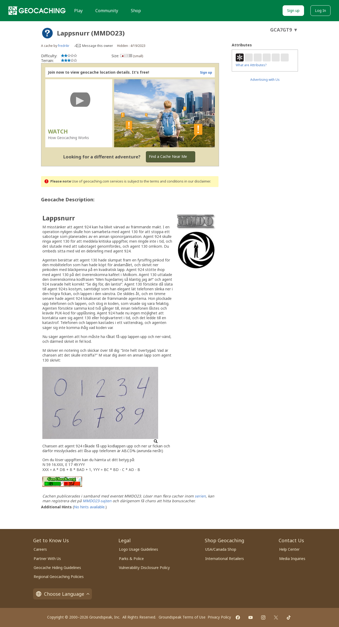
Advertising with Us (265, 79)
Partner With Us (47, 558)
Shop (136, 11)
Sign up (293, 10)
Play (78, 11)
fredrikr (63, 45)
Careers (40, 549)
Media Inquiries (292, 558)
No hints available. (89, 506)
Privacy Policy (219, 617)
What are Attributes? (251, 65)
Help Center (289, 549)
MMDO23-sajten (97, 500)
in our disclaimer (197, 181)
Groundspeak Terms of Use (182, 617)
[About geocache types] (47, 33)
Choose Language (62, 594)
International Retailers (224, 558)
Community (106, 11)
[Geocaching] (37, 10)
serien (200, 496)
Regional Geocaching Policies (59, 576)
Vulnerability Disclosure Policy (144, 567)
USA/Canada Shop (220, 549)
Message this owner (97, 45)
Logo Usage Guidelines (138, 549)
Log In (320, 10)
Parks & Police (131, 558)
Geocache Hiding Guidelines (57, 567)
